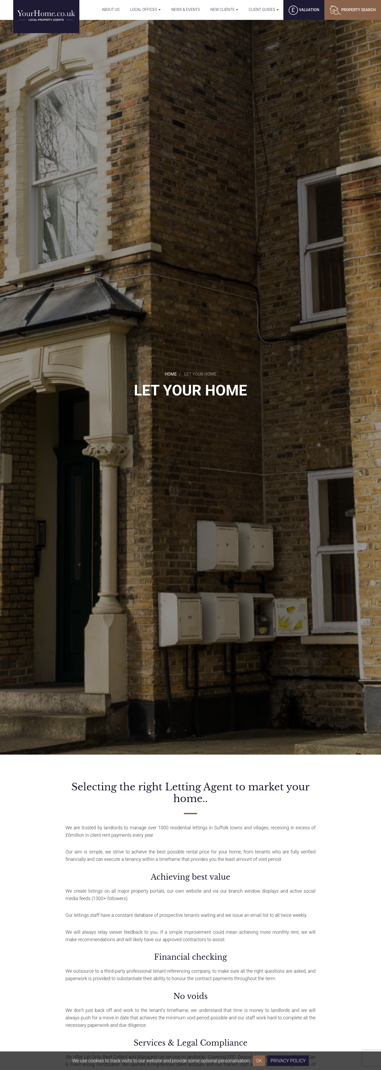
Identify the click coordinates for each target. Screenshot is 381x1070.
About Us (111, 9)
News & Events (185, 9)
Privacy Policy (288, 1060)
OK (259, 1060)
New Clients (224, 9)
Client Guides (264, 9)
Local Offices (145, 9)
